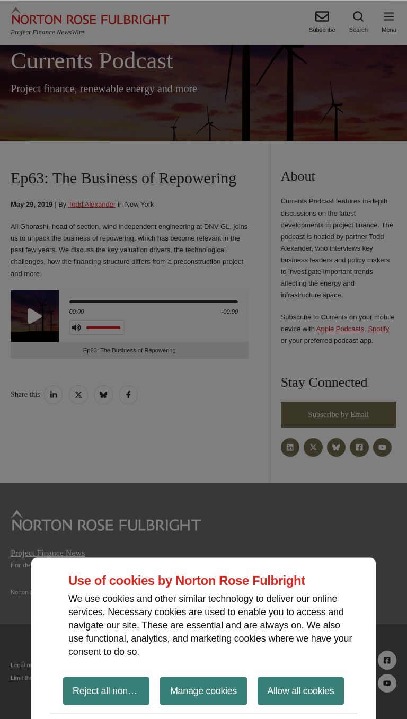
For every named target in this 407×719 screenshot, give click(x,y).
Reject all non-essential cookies (111, 690)
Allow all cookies (300, 690)
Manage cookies (203, 690)
